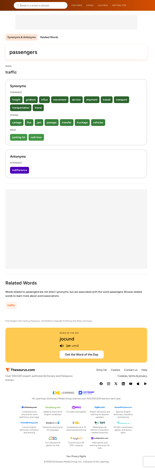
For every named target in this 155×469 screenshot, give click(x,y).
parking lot (18, 137)
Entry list (101, 369)
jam (39, 122)
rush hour (36, 137)
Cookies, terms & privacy (132, 376)
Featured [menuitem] (76, 5)
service (76, 99)
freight (16, 99)
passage (52, 122)
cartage (16, 122)
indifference (19, 170)
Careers (115, 369)
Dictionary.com (148, 5)
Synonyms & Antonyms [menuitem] (21, 37)
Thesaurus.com (7, 5)
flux (29, 122)
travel (38, 107)
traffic (11, 305)
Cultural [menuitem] (103, 5)
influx (44, 99)
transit (107, 99)
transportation (20, 107)
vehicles (98, 122)
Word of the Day (69, 333)
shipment (91, 99)
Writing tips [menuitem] (119, 5)
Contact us (130, 369)
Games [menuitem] (90, 5)
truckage (82, 122)
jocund (67, 339)
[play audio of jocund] (62, 346)
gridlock (31, 99)
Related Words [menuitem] (49, 37)
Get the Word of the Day (81, 354)
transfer (66, 122)
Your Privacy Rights (76, 456)
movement (59, 99)
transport (121, 99)
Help (144, 369)
